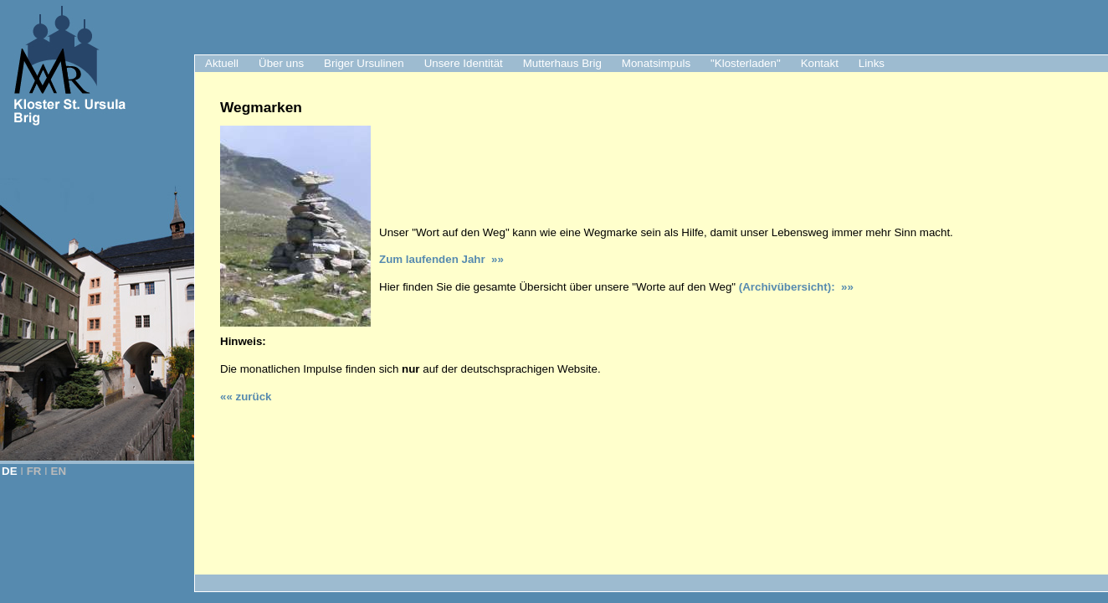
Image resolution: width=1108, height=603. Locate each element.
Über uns (281, 63)
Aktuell (222, 63)
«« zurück (246, 396)
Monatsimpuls (656, 63)
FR (34, 471)
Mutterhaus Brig (562, 63)
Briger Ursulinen (364, 63)
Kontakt (820, 63)
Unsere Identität (463, 63)
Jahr (441, 259)
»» (844, 287)
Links (872, 63)
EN (59, 471)
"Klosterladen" (745, 63)
